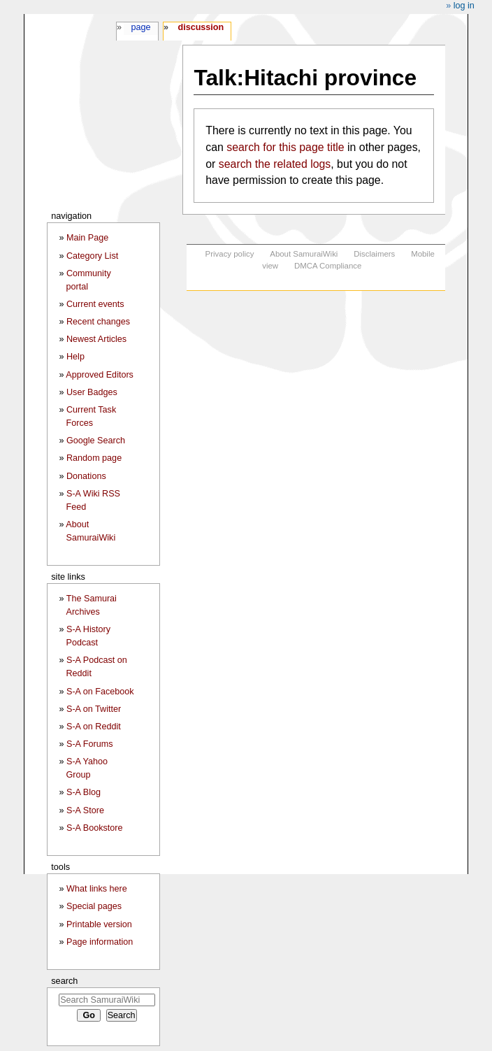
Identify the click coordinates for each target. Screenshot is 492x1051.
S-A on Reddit (93, 726)
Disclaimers (374, 254)
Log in (464, 5)
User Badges (91, 392)
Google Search (95, 440)
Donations (86, 476)
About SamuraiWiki (304, 254)
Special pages (94, 906)
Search (64, 980)
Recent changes (98, 322)
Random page (94, 458)
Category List (92, 256)
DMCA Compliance (327, 266)
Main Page (87, 238)
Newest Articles (96, 339)
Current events (95, 304)
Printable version (99, 924)
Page (140, 27)
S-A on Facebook (100, 691)
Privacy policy (229, 254)
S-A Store (85, 810)
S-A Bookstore (94, 828)
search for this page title (285, 147)
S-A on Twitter (93, 709)
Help (75, 357)
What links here (96, 889)
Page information (99, 942)
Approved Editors (99, 375)
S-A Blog (83, 792)
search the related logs (275, 164)
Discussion (201, 27)
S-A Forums (89, 744)
